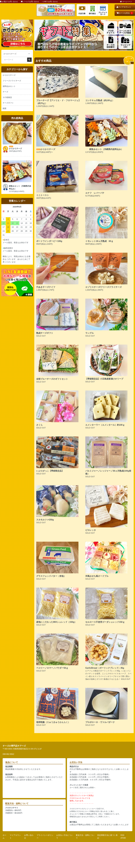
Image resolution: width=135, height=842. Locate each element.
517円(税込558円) (108, 179)
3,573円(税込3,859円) (108, 134)
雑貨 (4, 108)
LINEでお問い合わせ (50, 2)
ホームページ (126, 2)
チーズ (5, 92)
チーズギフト (8, 103)
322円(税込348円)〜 (59, 134)
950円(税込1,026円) (59, 226)
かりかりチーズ (9, 75)
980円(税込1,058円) (108, 226)
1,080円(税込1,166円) (108, 85)
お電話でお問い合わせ (9, 2)
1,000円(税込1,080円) (108, 272)
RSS (122, 835)
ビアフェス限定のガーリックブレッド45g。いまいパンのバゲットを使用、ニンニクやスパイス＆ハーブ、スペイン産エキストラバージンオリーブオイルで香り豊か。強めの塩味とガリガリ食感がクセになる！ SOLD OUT (108, 657)
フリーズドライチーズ (12, 81)
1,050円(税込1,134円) (59, 86)
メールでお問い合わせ (30, 2)
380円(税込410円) (59, 180)
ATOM (123, 838)
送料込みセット (9, 86)
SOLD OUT (59, 318)
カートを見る (125, 13)
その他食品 (7, 97)
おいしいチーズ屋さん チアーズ (17, 10)
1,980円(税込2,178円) (59, 272)
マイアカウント (124, 7)
